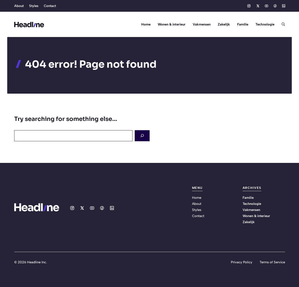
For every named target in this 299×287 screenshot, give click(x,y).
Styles (33, 6)
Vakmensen (202, 24)
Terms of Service (272, 262)
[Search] (142, 135)
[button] (281, 24)
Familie (242, 24)
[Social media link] (249, 6)
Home (146, 24)
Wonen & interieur (171, 24)
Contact (50, 6)
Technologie (264, 24)
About (19, 6)
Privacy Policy (241, 262)
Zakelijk (224, 24)
